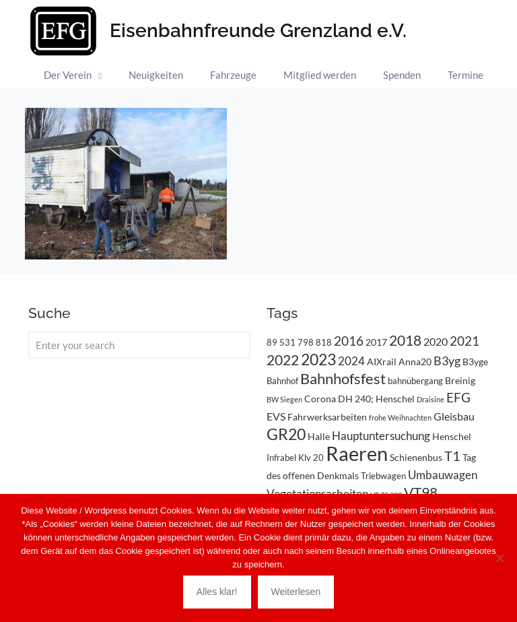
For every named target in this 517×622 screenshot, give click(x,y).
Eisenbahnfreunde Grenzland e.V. (258, 31)
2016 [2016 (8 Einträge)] (349, 341)
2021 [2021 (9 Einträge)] (464, 340)
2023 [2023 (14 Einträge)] (318, 359)
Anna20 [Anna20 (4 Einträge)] (415, 361)
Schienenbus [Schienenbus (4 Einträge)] (416, 457)
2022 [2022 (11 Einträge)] (283, 359)
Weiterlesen (296, 591)
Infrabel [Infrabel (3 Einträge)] (281, 457)
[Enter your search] (139, 345)
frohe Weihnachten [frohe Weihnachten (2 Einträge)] (400, 417)
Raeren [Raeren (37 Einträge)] (357, 453)
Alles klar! (217, 591)
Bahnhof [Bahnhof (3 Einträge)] (282, 380)
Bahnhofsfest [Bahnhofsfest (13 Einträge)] (343, 378)
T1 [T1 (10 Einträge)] (452, 455)
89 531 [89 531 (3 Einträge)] (281, 342)
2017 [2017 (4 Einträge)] (376, 342)
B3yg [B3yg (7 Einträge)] (447, 360)
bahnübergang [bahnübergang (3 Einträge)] (415, 380)
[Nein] (500, 558)
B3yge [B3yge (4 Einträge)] (475, 361)
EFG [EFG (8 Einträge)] (458, 397)
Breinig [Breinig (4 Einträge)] (460, 380)
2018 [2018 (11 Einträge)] (405, 340)
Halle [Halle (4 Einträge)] (319, 436)
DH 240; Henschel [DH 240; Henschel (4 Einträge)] (376, 398)
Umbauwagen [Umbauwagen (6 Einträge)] (442, 475)
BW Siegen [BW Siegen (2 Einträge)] (284, 399)
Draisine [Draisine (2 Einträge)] (430, 399)
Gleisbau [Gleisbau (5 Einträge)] (454, 416)
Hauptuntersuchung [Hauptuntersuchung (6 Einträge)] (381, 436)
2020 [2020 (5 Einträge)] (435, 341)
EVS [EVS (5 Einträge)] (276, 416)
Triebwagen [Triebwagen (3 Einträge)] (383, 475)
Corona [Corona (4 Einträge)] (320, 398)
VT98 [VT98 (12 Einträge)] (421, 492)
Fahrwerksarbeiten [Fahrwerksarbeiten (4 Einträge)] (327, 417)
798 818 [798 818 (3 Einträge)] (315, 342)
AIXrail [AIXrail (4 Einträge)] (382, 361)
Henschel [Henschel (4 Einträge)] (451, 436)
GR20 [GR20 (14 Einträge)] (286, 434)
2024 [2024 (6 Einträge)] (351, 361)
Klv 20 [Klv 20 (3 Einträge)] (311, 457)
